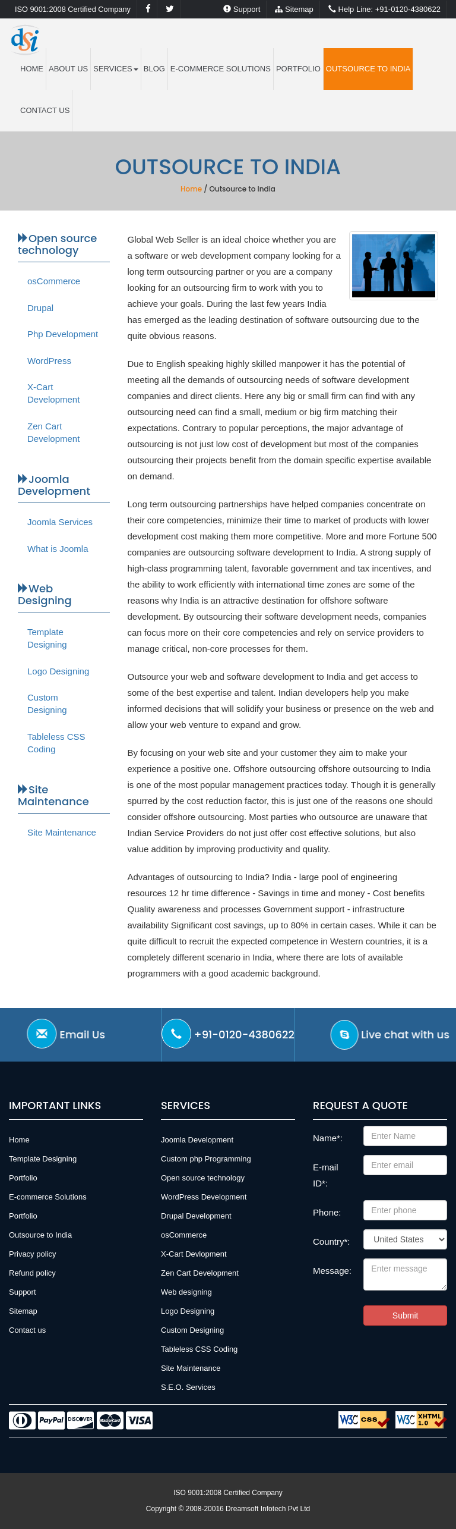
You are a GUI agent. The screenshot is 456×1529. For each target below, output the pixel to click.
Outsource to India (368, 68)
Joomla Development (197, 1139)
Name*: (328, 1138)
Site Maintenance (61, 832)
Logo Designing (58, 671)
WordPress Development (203, 1196)
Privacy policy (32, 1253)
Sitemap (294, 9)
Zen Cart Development (53, 432)
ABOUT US (68, 68)
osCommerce (53, 281)
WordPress (49, 361)
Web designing (186, 1292)
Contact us (44, 110)
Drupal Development (196, 1215)
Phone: (327, 1212)
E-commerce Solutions (220, 68)
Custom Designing (47, 703)
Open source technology (203, 1177)
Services (115, 68)
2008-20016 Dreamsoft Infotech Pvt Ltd (248, 1509)
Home (191, 189)
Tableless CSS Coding (56, 742)
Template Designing (47, 638)
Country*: (331, 1241)
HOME (31, 68)
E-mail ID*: (325, 1175)
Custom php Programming (206, 1158)
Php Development (62, 334)
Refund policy (32, 1273)
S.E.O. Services (188, 1387)
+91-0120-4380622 (384, 9)
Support (241, 9)
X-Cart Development (53, 393)
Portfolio (298, 68)
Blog (154, 68)
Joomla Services (60, 522)
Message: (332, 1271)
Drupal (40, 308)
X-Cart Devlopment (194, 1253)
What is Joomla (57, 549)
